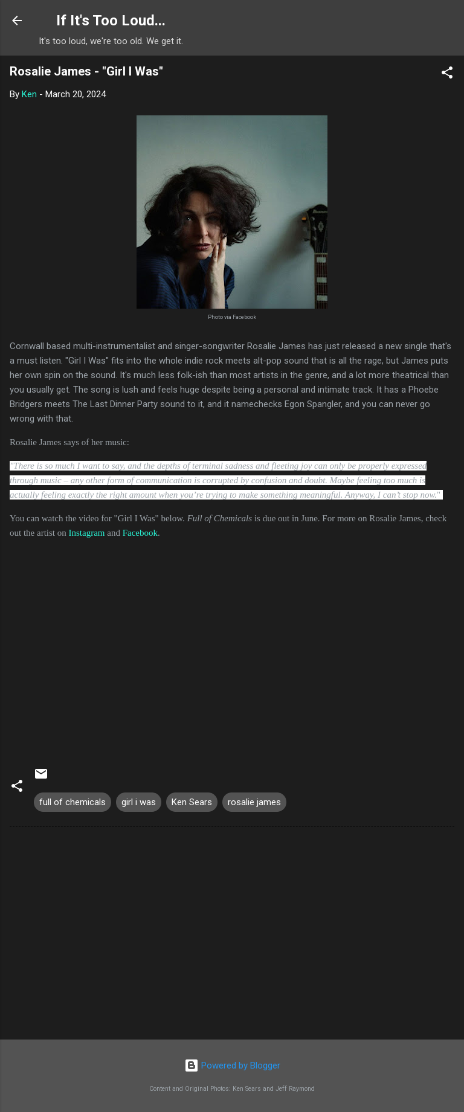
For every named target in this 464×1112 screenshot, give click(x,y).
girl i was (138, 802)
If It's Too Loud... (111, 20)
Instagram (87, 533)
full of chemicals (72, 802)
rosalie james (254, 802)
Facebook (140, 533)
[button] (447, 74)
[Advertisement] (232, 935)
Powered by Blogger (232, 1065)
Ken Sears (192, 802)
